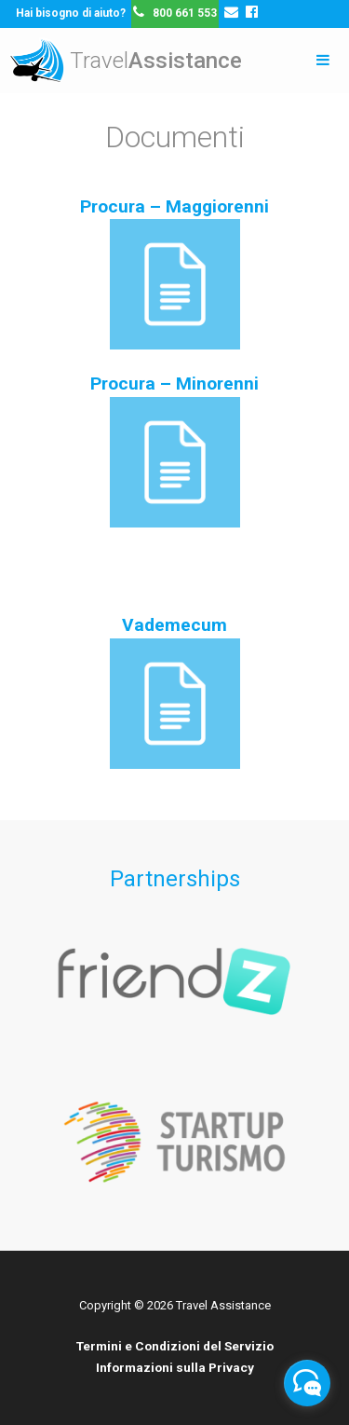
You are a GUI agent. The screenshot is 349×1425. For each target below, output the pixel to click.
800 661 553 (180, 13)
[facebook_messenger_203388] (307, 1383)
